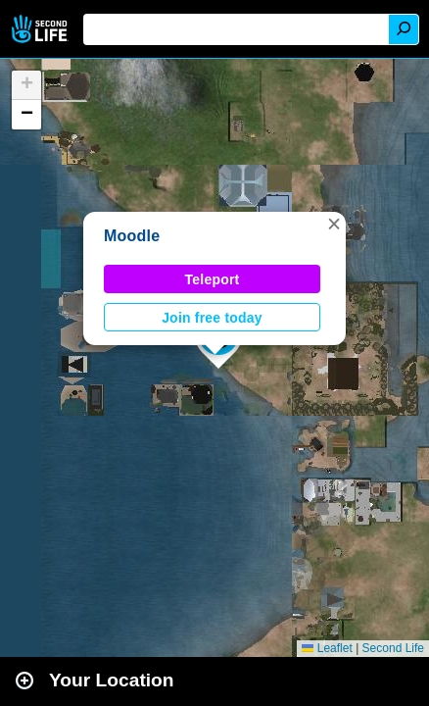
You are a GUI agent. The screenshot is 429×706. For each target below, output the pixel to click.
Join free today (212, 318)
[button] (334, 223)
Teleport (212, 279)
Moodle (132, 235)
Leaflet (327, 648)
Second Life (41, 29)
